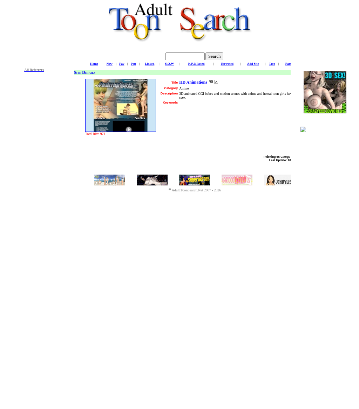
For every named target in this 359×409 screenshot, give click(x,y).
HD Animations (193, 82)
